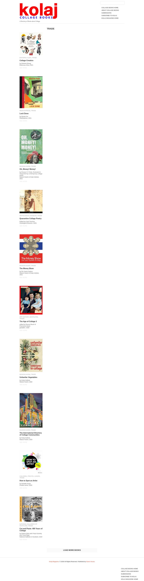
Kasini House (90, 561)
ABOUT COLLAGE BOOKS (110, 10)
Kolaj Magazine (54, 561)
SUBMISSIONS (106, 13)
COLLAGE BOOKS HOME (109, 7)
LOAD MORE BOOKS (72, 550)
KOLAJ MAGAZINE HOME (109, 18)
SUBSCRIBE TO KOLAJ (109, 15)
